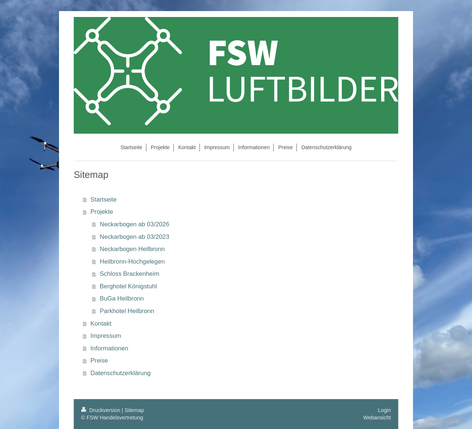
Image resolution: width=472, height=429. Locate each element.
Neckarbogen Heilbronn (132, 249)
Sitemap (134, 410)
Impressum (105, 335)
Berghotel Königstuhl (128, 286)
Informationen (109, 348)
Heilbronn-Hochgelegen (132, 261)
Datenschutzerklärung (120, 373)
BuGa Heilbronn (122, 298)
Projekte (101, 211)
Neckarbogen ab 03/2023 (134, 236)
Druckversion (101, 410)
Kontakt (100, 323)
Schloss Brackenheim (129, 273)
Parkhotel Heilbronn (127, 311)
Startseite (103, 199)
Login (384, 410)
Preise (99, 360)
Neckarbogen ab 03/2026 (134, 224)
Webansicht (377, 418)
